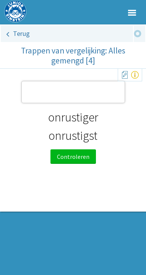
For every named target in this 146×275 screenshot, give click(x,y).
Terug (21, 33)
